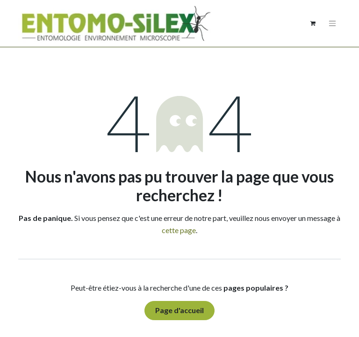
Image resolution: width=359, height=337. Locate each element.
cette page (179, 230)
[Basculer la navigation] (332, 23)
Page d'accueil (179, 310)
